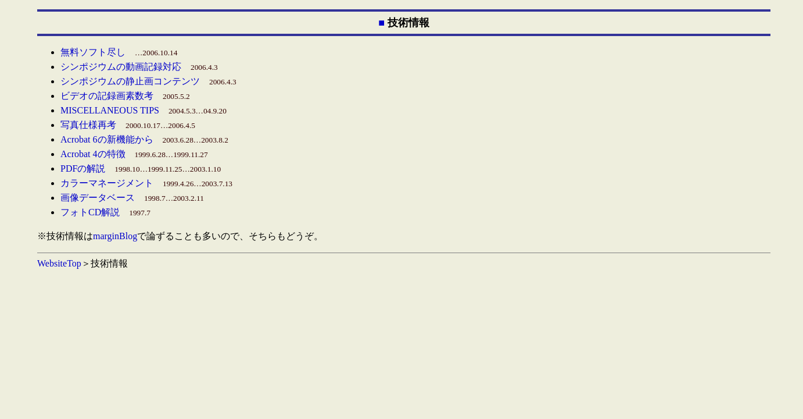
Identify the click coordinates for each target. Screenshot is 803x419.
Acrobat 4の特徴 (93, 154)
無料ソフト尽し (93, 52)
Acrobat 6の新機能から (106, 139)
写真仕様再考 (88, 125)
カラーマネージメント (106, 183)
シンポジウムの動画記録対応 (120, 67)
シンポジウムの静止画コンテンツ (130, 81)
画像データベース (97, 198)
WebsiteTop (59, 263)
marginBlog (115, 236)
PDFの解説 (82, 168)
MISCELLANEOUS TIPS (109, 110)
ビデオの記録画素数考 (106, 96)
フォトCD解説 (90, 212)
